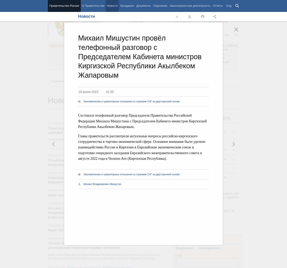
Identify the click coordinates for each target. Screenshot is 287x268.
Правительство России (64, 5)
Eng (228, 5)
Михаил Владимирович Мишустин (102, 184)
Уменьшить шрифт (177, 16)
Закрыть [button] (239, 32)
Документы (143, 5)
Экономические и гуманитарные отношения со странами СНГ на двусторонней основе (132, 101)
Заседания (127, 5)
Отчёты (218, 5)
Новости (112, 5)
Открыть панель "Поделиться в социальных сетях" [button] (215, 16)
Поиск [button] (237, 6)
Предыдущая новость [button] (233, 144)
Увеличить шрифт (190, 16)
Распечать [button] (202, 16)
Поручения (160, 5)
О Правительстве (93, 5)
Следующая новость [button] (54, 144)
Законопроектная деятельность (190, 5)
